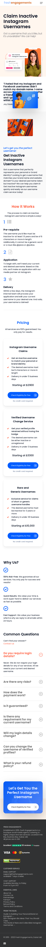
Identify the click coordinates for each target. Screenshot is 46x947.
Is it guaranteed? (23, 706)
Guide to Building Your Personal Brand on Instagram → (20, 915)
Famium (7, 900)
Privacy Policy (9, 902)
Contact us (8, 643)
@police (30, 245)
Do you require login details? (23, 654)
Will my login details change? (23, 734)
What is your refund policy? (23, 764)
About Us (7, 893)
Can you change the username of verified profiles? (23, 749)
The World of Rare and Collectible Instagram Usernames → (22, 924)
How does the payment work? (23, 693)
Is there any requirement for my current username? (23, 719)
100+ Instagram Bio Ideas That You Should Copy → (21, 919)
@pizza (20, 245)
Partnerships (8, 897)
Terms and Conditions (12, 906)
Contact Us (8, 895)
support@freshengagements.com (18, 874)
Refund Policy (9, 904)
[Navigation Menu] (41, 3)
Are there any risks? (23, 682)
